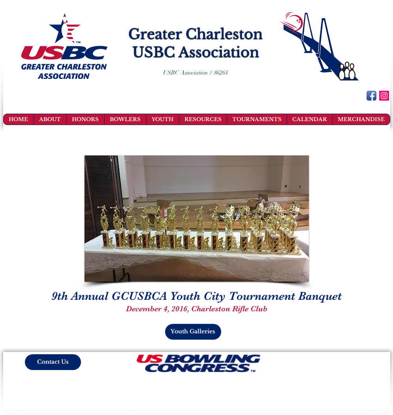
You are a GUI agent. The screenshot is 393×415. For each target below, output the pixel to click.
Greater (155, 34)
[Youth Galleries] (193, 332)
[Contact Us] (53, 362)
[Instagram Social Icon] (384, 96)
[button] (197, 218)
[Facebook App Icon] (371, 96)
